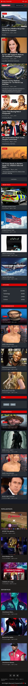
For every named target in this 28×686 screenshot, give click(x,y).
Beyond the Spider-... (8, 637)
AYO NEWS (7, 558)
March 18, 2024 (13, 583)
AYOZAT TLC (14, 685)
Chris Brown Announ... (8, 662)
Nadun (7, 169)
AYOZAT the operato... (8, 531)
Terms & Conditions (5, 679)
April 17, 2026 (13, 208)
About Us (22, 679)
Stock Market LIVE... (8, 556)
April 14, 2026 (14, 614)
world (12, 404)
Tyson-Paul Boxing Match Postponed (11, 112)
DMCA (17, 679)
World (4, 13)
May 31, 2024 (13, 141)
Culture (5, 299)
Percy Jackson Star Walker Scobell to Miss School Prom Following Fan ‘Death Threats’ (13, 425)
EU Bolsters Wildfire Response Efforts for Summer (13, 29)
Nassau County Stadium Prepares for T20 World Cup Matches (12, 82)
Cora (7, 32)
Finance (4, 148)
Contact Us (3, 680)
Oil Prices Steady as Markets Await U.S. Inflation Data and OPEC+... (12, 165)
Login (25, 1)
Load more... (14, 179)
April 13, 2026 (14, 369)
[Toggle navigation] (25, 5)
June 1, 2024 (13, 32)
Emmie (6, 208)
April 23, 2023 (14, 558)
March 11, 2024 (12, 533)
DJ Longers (7, 255)
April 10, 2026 (14, 322)
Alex (6, 533)
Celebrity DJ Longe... (8, 582)
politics (6, 404)
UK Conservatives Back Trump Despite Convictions (13, 138)
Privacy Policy (12, 679)
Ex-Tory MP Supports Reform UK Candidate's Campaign (13, 55)
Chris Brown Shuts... (8, 612)
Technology (6, 294)
